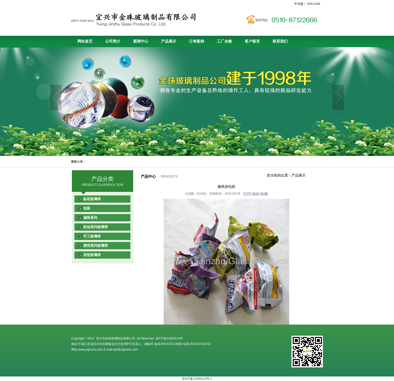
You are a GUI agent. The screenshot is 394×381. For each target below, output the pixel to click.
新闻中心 (140, 41)
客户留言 (252, 41)
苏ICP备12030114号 (169, 338)
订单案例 (196, 41)
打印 (247, 193)
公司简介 (112, 41)
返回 (256, 193)
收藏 (264, 193)
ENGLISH (313, 4)
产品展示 (168, 41)
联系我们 (280, 41)
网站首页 (84, 41)
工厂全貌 (224, 41)
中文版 (299, 4)
